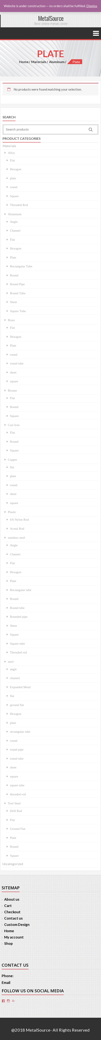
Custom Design (17, 924)
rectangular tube (20, 731)
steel (11, 661)
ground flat (17, 704)
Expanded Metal (20, 687)
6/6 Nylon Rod (19, 519)
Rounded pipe (18, 616)
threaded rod (18, 794)
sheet (13, 372)
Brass (11, 320)
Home (23, 62)
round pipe (16, 749)
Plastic (12, 511)
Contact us (13, 918)
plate (13, 178)
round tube (16, 363)
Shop (8, 943)
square (14, 381)
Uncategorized (13, 864)
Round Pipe (17, 284)
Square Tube (18, 311)
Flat (12, 160)
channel (15, 678)
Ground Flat (17, 828)
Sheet (13, 302)
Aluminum (57, 62)
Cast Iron (13, 424)
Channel (15, 230)
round (13, 187)
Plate (13, 257)
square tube (17, 785)
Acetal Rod (17, 528)
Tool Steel (14, 803)
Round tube (17, 607)
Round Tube (17, 293)
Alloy (11, 152)
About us (11, 899)
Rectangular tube (20, 589)
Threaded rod (18, 652)
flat (12, 467)
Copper (12, 459)
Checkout (12, 912)
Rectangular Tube (21, 266)
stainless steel (16, 537)
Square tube (17, 643)
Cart (8, 905)
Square (14, 196)
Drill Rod (16, 810)
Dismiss (91, 6)
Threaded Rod (19, 204)
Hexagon (15, 169)
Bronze (12, 390)
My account (14, 937)
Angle (14, 221)
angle (13, 669)
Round (14, 275)
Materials (38, 62)
